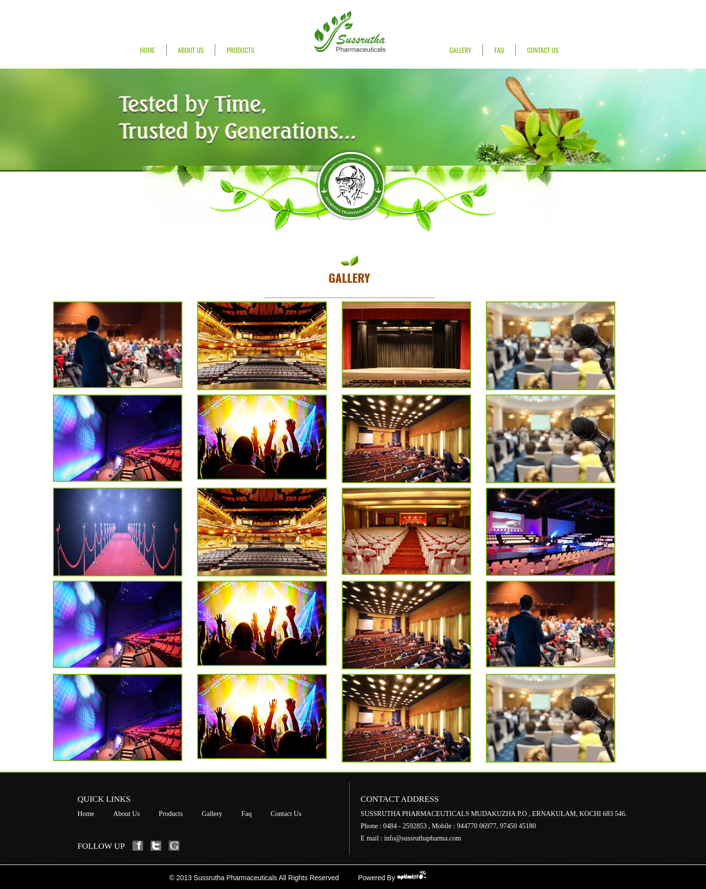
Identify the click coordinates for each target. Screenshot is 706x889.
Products (240, 50)
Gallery (460, 50)
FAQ (499, 50)
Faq (246, 813)
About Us (191, 50)
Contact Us (543, 50)
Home (147, 50)
